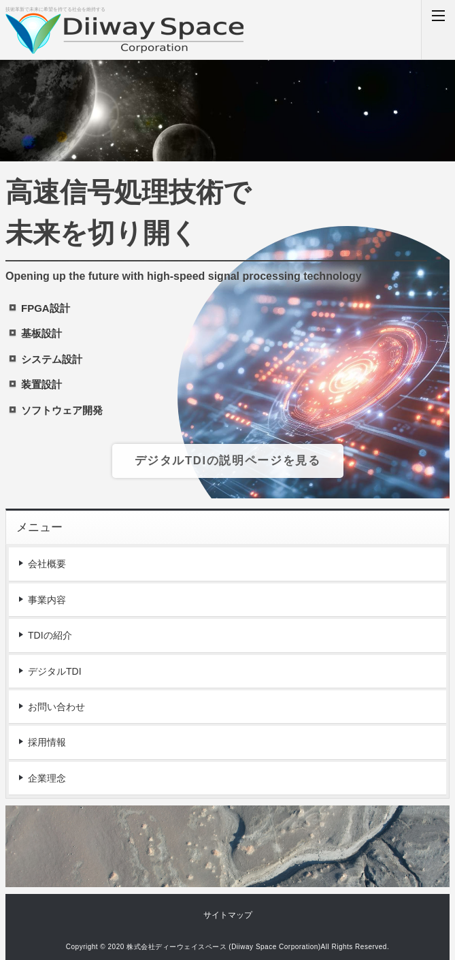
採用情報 (47, 742)
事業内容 (47, 599)
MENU (438, 29)
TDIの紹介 (50, 635)
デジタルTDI (55, 671)
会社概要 (47, 563)
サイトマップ (227, 915)
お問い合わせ (56, 706)
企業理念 (47, 778)
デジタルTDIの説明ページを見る (228, 460)
